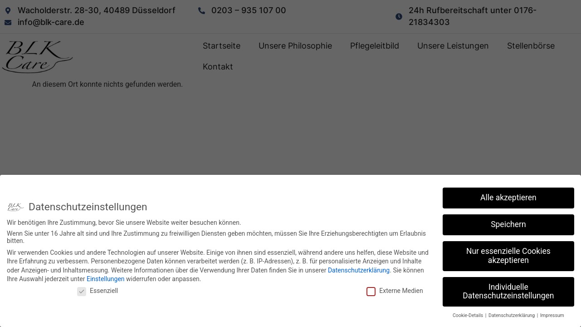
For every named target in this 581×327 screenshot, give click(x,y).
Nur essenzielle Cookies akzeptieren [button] (508, 254)
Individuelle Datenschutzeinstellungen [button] (508, 289)
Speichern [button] (508, 222)
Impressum (552, 314)
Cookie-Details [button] (468, 314)
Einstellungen (106, 277)
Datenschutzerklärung (359, 268)
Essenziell (97, 288)
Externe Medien (394, 288)
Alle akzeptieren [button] (508, 195)
